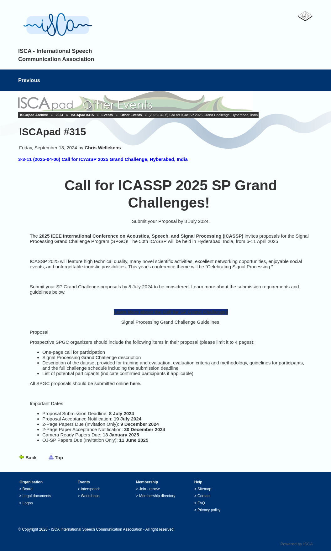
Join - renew (149, 489)
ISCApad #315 (82, 115)
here (135, 383)
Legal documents (37, 496)
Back (31, 457)
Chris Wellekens (103, 147)
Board (28, 489)
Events (107, 115)
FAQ (201, 503)
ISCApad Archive (34, 115)
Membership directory (157, 496)
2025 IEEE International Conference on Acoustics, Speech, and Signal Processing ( (131, 236)
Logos (28, 503)
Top (59, 457)
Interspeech (91, 489)
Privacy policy (208, 510)
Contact (203, 496)
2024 (59, 115)
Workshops (90, 496)
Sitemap (204, 489)
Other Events (131, 115)
